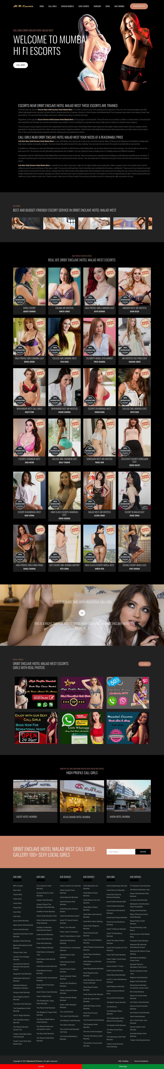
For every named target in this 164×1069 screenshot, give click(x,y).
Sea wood (17, 890)
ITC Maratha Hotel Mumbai (140, 886)
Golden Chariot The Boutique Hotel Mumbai (45, 905)
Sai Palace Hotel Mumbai (139, 1002)
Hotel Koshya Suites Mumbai (67, 963)
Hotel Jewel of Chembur (69, 932)
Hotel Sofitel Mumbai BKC (116, 902)
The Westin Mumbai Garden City (20, 1028)
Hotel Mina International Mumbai (92, 915)
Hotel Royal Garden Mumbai (90, 988)
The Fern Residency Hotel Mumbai (92, 1037)
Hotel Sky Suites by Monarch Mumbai (114, 896)
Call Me (41, 1066)
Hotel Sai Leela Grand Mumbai (91, 1000)
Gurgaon (97, 6)
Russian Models (67, 6)
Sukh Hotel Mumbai (137, 1016)
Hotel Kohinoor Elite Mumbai (67, 956)
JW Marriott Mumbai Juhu (140, 890)
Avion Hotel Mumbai (20, 929)
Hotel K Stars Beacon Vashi (70, 936)
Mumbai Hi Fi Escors (35, 1061)
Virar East (16, 916)
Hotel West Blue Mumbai (116, 975)
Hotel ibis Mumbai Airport (69, 916)
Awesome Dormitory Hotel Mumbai (23, 935)
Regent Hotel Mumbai (138, 981)
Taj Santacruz (112, 1007)
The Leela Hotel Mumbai (69, 1016)
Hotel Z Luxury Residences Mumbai (117, 980)
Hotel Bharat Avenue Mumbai (44, 972)
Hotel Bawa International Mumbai (46, 960)
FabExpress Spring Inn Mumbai (21, 979)
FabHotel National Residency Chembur (20, 986)
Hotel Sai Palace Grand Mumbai (92, 1007)
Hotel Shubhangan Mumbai (117, 886)
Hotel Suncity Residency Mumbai (116, 923)
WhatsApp (123, 1066)
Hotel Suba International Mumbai (116, 911)
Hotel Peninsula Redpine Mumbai (92, 941)
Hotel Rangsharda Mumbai (93, 969)
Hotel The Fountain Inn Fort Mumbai (117, 949)
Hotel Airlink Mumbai (44, 939)
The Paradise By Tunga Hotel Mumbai (45, 1002)
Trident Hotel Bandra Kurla (140, 1040)
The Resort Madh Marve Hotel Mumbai (46, 1020)
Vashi (107, 6)
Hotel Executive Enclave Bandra (69, 910)
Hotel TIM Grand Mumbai (116, 955)
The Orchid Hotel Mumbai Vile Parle (69, 1030)
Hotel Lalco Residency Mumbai (68, 984)
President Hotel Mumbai (139, 941)
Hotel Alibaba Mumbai (45, 948)
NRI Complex (18, 886)
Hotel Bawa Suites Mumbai (47, 966)
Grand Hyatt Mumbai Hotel (47, 916)
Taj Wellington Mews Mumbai (114, 1012)
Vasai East (17, 908)
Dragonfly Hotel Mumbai (22, 974)
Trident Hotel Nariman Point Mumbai (115, 1045)
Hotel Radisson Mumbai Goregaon (92, 962)
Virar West (17, 912)
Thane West (17, 895)
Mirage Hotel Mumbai (138, 910)
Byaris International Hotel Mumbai (22, 946)
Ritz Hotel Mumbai (137, 992)
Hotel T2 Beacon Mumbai (116, 929)
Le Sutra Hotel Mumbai (138, 900)
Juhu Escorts (83, 6)
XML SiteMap (123, 1061)
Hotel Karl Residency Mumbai (68, 941)
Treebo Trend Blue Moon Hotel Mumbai (22, 1035)
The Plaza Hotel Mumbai (46, 1008)
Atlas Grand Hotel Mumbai (23, 925)
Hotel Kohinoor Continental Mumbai (70, 949)
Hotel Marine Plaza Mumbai (90, 894)
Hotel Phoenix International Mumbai (93, 948)
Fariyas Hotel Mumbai (21, 992)
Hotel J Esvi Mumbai (67, 927)
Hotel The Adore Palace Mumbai (115, 941)
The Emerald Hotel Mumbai (93, 1020)
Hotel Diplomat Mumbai (69, 897)
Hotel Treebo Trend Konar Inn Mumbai (116, 960)
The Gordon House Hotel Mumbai (92, 1044)
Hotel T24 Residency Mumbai (114, 934)
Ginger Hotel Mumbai (45, 900)
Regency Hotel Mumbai (139, 978)
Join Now (143, 851)
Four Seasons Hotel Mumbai (44, 887)
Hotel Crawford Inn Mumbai (70, 886)
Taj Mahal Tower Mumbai (116, 1002)
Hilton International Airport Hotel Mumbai (47, 921)
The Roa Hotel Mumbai (45, 1034)
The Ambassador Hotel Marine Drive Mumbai (115, 1019)
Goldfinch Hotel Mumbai (46, 912)
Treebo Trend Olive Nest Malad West (22, 1042)
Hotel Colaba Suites (44, 996)
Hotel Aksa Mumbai (44, 943)
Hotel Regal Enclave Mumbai (90, 974)
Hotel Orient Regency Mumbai (91, 927)
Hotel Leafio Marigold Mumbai (68, 1006)
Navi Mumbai (119, 6)
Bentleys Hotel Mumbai (22, 941)
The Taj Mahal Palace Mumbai (21, 1021)
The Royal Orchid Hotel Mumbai (45, 1039)
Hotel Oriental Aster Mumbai (90, 934)
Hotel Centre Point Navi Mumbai (45, 986)
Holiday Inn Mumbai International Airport (44, 928)
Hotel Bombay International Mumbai (47, 979)
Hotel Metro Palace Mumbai (90, 908)
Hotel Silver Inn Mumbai (116, 890)
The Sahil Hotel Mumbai (22, 1004)
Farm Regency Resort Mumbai (21, 998)
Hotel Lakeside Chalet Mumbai (68, 977)
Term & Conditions (141, 1061)
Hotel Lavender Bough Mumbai (68, 999)
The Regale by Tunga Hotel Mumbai (47, 1013)
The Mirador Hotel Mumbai (70, 1021)
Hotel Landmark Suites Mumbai (68, 991)
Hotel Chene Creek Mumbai (47, 992)
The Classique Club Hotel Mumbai (116, 1038)
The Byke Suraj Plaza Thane (114, 1031)
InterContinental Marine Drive (115, 992)
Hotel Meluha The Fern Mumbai (91, 901)
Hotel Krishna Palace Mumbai (68, 970)
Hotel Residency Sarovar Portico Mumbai (92, 981)
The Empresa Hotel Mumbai (90, 1025)
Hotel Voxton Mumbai (115, 971)
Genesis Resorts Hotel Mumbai (45, 894)
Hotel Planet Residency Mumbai (92, 955)
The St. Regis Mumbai (21, 1015)
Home (42, 6)
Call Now (20, 65)
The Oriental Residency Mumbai (68, 1037)
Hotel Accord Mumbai (45, 935)
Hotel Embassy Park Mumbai (67, 903)
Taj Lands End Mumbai (115, 998)
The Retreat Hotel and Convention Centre (45, 1027)
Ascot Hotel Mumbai (21, 921)
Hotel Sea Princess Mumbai (90, 1014)
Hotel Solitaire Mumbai (115, 906)
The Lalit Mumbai (66, 1012)
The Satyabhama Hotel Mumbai (21, 1009)
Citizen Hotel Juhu (20, 952)
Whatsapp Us (139, 6)
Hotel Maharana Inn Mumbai (90, 887)
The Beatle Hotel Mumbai (116, 1025)
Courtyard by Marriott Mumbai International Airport (21, 966)
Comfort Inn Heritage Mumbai (21, 958)
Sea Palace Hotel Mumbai (139, 1013)
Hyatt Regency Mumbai (115, 986)
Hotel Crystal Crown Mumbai (67, 891)
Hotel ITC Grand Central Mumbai (69, 921)
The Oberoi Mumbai (67, 1025)
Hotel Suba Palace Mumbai (117, 918)
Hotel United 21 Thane (115, 966)
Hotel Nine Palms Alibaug (92, 921)
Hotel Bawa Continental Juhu (45, 953)
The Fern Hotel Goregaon (92, 1032)
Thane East (17, 899)
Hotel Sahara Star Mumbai (93, 994)
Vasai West (17, 903)
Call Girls (52, 6)
